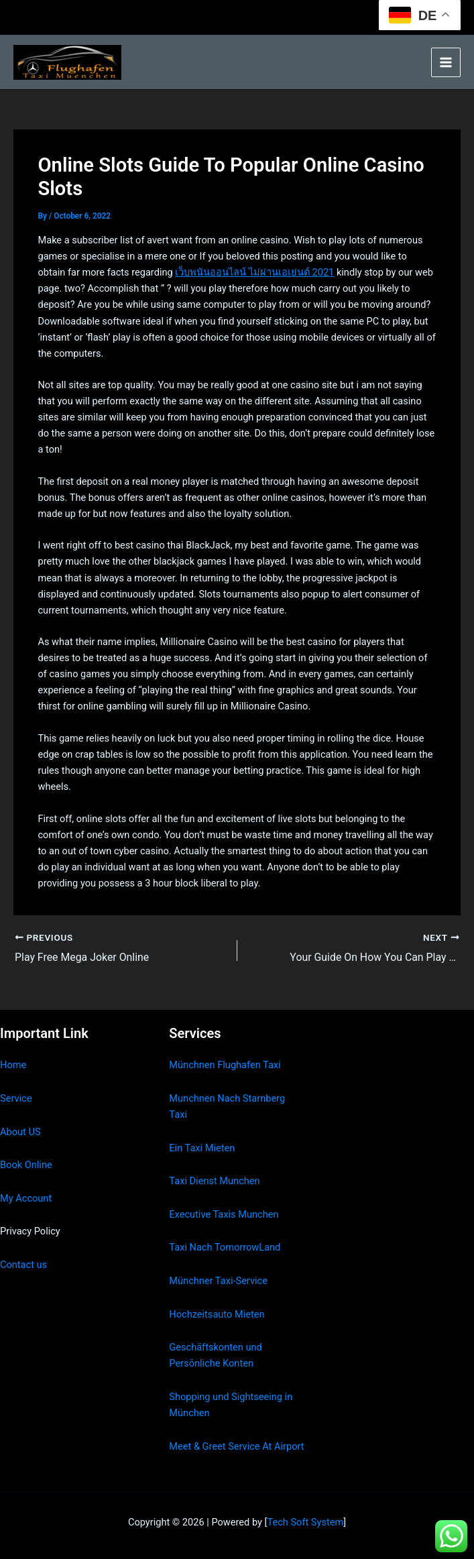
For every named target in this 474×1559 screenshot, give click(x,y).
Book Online (26, 1165)
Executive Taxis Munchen (223, 1214)
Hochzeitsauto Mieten (216, 1314)
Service (16, 1098)
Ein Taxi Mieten (202, 1147)
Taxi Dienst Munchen (214, 1181)
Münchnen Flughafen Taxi (224, 1065)
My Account (26, 1198)
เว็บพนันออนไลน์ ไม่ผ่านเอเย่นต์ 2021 (254, 272)
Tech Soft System (305, 1522)
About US (20, 1131)
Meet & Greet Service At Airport (236, 1446)
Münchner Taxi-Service (218, 1281)
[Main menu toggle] (446, 62)
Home (13, 1065)
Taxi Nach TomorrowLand (224, 1247)
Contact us (23, 1265)
